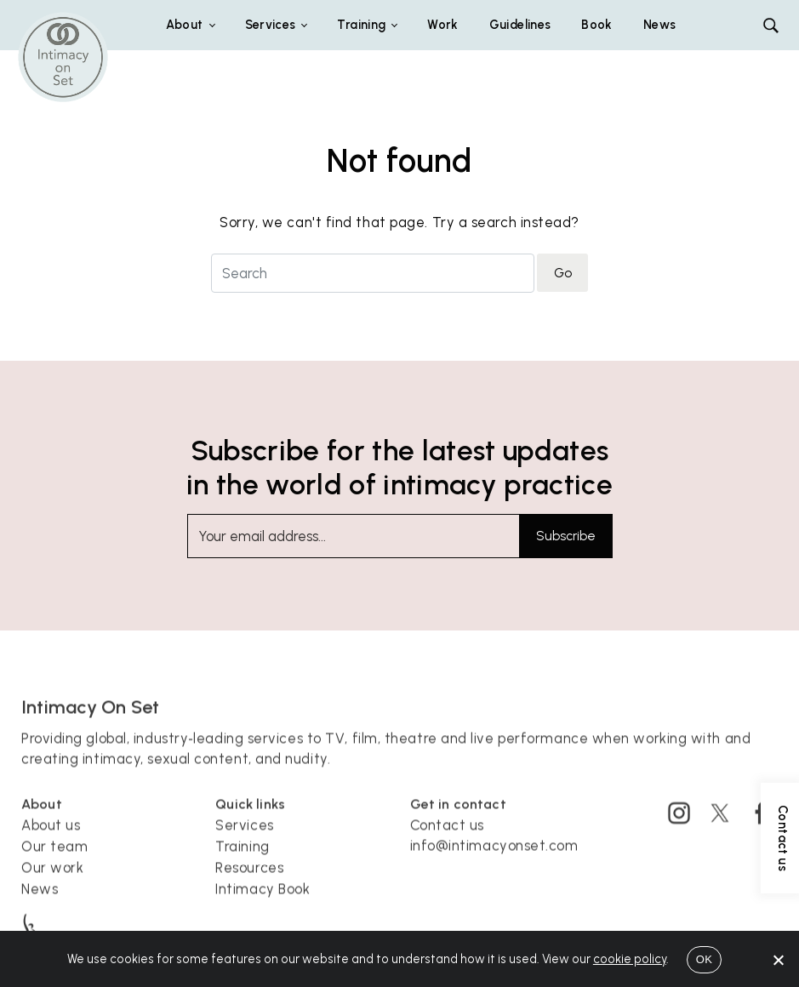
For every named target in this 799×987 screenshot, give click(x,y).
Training (242, 858)
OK (704, 959)
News (659, 24)
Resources (249, 878)
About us (50, 837)
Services (244, 837)
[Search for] (372, 273)
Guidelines (520, 24)
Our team (54, 858)
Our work (52, 878)
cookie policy (629, 959)
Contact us (447, 837)
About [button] (184, 24)
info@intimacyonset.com (494, 857)
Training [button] (361, 24)
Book (596, 24)
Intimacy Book (262, 900)
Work (442, 24)
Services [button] (270, 24)
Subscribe (566, 536)
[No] (777, 959)
